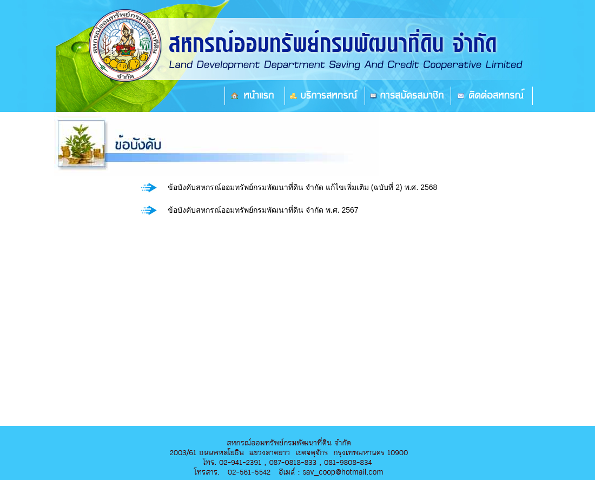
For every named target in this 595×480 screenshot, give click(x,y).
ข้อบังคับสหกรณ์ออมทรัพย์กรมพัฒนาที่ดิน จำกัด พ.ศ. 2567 (263, 210)
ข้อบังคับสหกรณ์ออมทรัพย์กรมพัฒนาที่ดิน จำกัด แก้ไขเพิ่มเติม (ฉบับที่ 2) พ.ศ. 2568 (302, 187)
